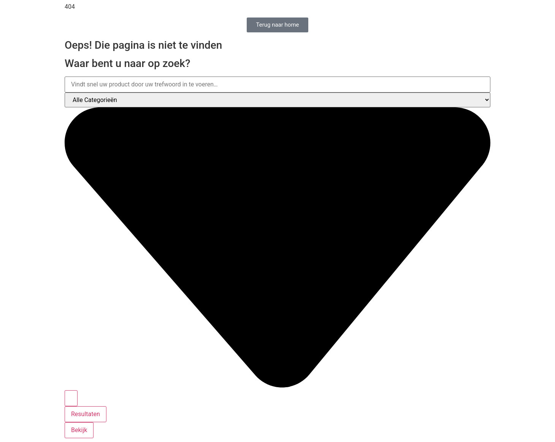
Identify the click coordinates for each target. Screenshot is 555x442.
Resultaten (85, 414)
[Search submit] (71, 398)
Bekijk (79, 430)
